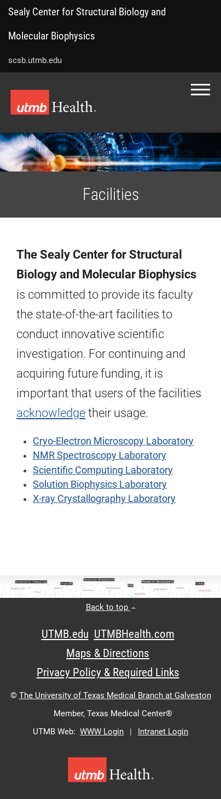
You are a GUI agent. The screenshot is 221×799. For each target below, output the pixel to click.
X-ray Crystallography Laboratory (104, 498)
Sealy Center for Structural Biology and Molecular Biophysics (87, 23)
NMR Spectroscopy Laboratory (99, 455)
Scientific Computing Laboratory (103, 470)
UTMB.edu (65, 634)
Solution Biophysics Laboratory (100, 484)
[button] (200, 90)
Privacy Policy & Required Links (108, 672)
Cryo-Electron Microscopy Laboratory (113, 441)
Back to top (111, 607)
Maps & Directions (107, 653)
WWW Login (102, 732)
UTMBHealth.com (134, 634)
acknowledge (50, 413)
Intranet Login (163, 732)
